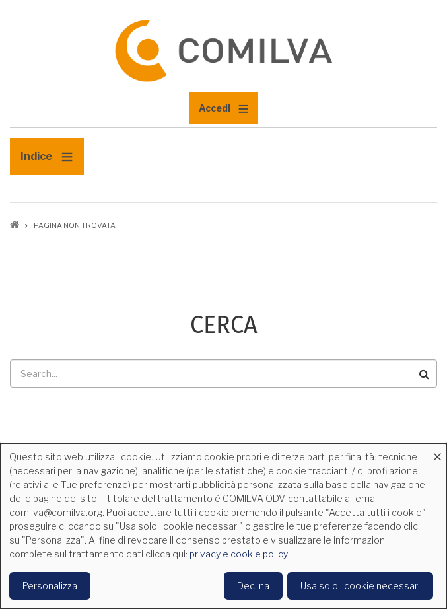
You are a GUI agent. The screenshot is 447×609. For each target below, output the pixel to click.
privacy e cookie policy (238, 553)
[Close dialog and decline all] (437, 451)
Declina (253, 585)
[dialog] (223, 526)
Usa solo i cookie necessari (360, 585)
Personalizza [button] (49, 585)
